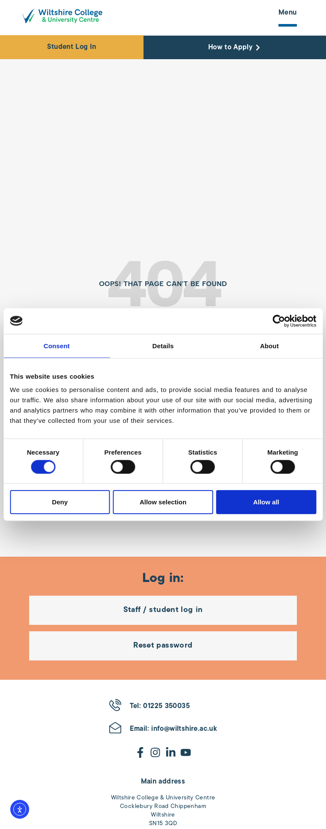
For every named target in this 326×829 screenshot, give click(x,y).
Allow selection (163, 502)
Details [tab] (163, 345)
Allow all (266, 502)
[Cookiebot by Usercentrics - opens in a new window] (278, 320)
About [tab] (269, 345)
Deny (60, 502)
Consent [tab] (57, 345)
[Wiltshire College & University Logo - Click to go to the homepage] (62, 16)
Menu (287, 12)
